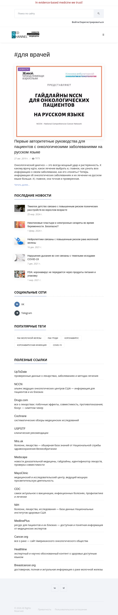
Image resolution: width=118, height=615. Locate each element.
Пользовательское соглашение (71, 609)
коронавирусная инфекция (32, 345)
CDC (17, 488)
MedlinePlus (22, 520)
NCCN (18, 384)
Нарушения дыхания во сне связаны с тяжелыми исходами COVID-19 (61, 257)
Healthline (20, 549)
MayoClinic (21, 473)
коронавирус (72, 338)
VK (19, 304)
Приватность (44, 609)
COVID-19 (57, 345)
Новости (24, 69)
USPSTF (20, 428)
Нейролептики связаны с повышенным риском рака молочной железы (63, 241)
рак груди (53, 338)
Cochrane (20, 416)
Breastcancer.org (25, 565)
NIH (16, 504)
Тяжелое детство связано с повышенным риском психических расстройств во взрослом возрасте (63, 208)
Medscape (20, 457)
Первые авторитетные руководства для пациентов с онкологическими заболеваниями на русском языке (58, 146)
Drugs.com (21, 400)
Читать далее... (22, 184)
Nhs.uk (18, 441)
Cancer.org (21, 536)
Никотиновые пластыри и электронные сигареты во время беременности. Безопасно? (61, 224)
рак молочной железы (29, 338)
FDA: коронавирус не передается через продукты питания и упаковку (62, 274)
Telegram (23, 313)
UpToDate (20, 371)
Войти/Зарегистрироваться (88, 22)
